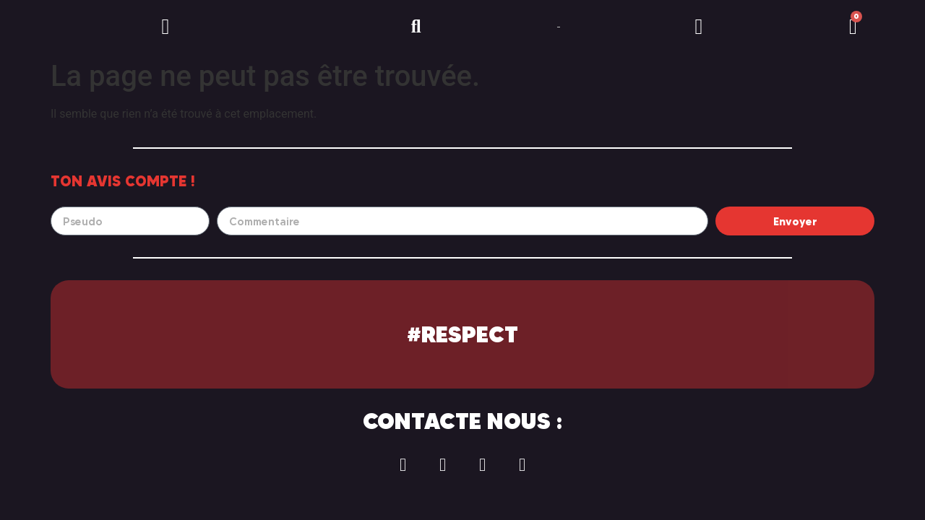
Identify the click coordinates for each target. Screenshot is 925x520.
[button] (165, 27)
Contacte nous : (462, 421)
